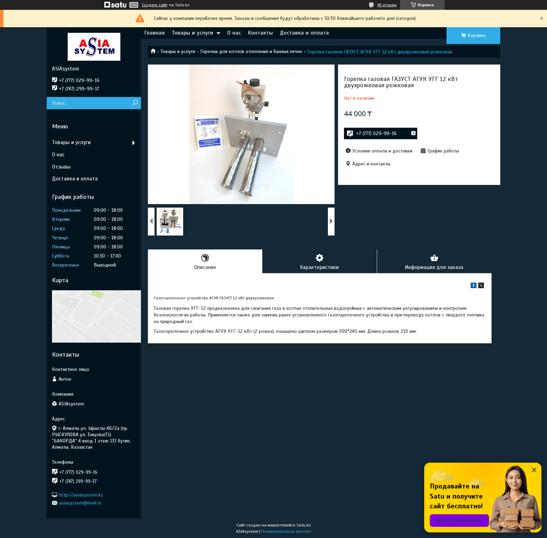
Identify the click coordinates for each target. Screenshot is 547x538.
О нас (234, 32)
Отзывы (61, 167)
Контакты (260, 32)
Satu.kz (304, 525)
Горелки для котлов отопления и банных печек (251, 51)
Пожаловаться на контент (286, 531)
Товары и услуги (192, 32)
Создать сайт (154, 4)
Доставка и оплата (304, 32)
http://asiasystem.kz (81, 495)
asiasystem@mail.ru (80, 503)
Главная (154, 32)
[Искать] (135, 103)
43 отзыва (387, 4)
